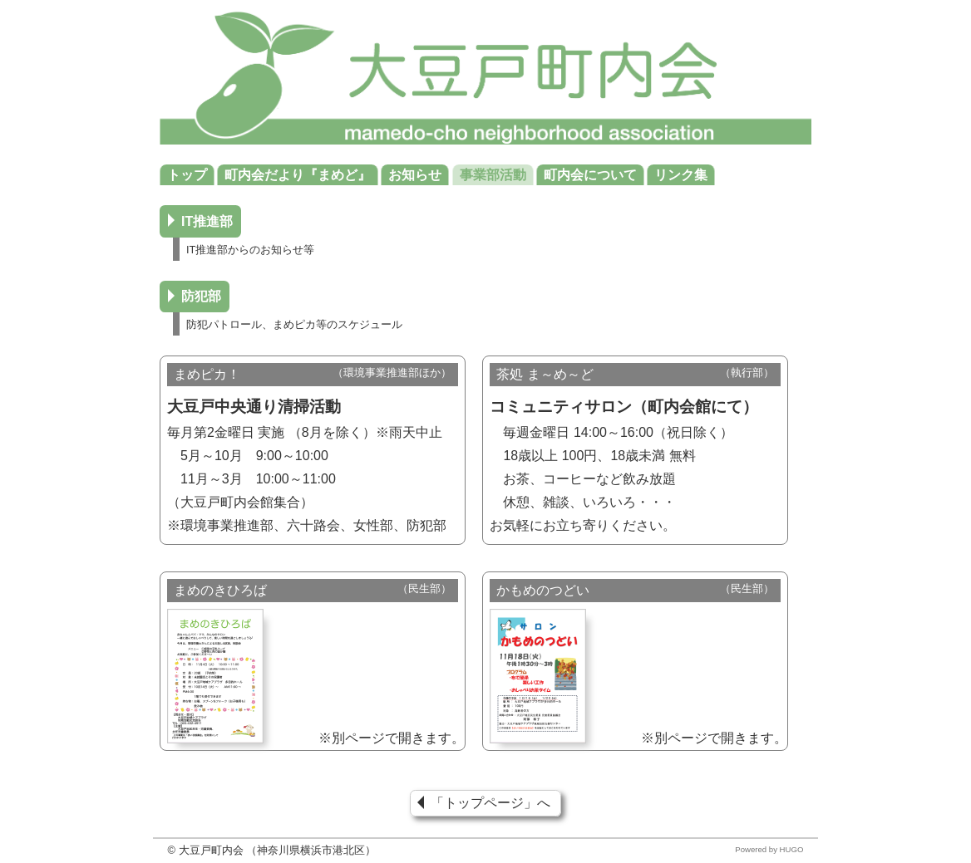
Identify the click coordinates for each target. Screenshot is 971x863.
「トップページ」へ (490, 804)
